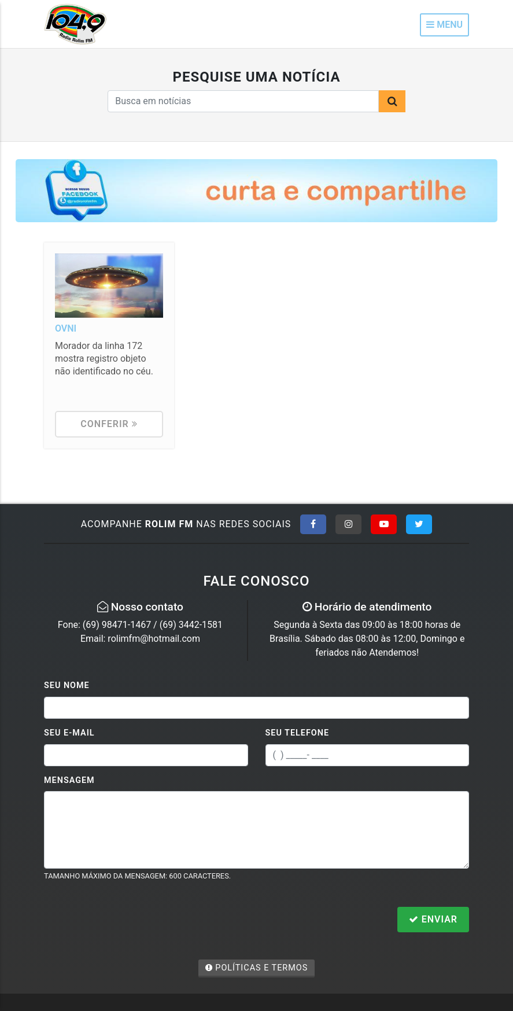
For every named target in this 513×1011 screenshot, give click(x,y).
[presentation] (132, 920)
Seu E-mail (69, 733)
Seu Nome (67, 685)
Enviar (433, 919)
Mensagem (69, 780)
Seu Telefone (297, 733)
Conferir (109, 423)
